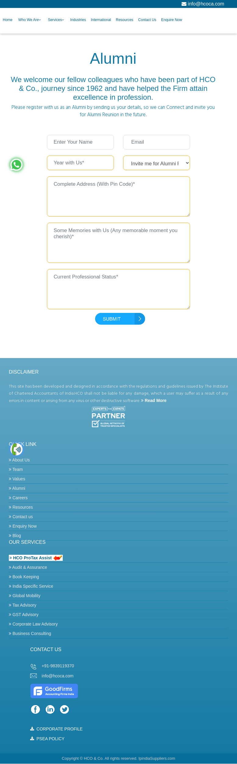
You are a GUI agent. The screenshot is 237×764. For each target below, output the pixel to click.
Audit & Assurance (28, 567)
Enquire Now (171, 20)
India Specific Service (31, 586)
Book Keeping (24, 576)
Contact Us (147, 20)
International (101, 20)
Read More (153, 400)
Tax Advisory (22, 605)
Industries (78, 20)
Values (17, 478)
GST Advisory (23, 614)
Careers (18, 497)
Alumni (17, 488)
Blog (15, 535)
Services (55, 20)
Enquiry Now (23, 526)
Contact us (21, 516)
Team (16, 469)
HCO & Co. (94, 758)
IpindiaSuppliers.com (156, 758)
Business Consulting (30, 633)
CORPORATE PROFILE (56, 728)
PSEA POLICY (47, 738)
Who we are (28, 20)
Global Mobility (25, 595)
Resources (124, 20)
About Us (19, 459)
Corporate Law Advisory (33, 624)
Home (7, 20)
